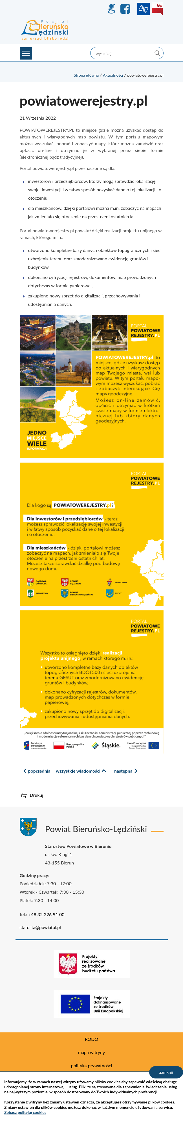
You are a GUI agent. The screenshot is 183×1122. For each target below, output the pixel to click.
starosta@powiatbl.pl (40, 927)
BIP (157, 9)
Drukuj (36, 795)
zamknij (166, 1072)
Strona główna (86, 75)
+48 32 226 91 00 (46, 914)
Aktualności (113, 75)
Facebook (126, 9)
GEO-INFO (111, 9)
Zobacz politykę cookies (25, 1112)
